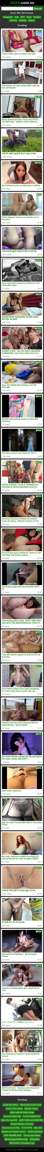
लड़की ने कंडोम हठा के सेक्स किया (31, 1120)
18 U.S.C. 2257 (32, 1150)
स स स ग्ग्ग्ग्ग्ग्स (27, 1128)
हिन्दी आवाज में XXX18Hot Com (22, 1143)
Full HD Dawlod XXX (31, 1116)
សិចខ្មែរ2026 (34, 1139)
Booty (29, 17)
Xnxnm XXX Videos (14, 1109)
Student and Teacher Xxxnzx (14, 1132)
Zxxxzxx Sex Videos (31, 1135)
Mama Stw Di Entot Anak (30, 1105)
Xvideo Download (35, 1132)
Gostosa (37, 17)
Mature (31, 20)
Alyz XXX (38, 1128)
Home (8, 1150)
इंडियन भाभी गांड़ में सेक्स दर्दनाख (22, 1113)
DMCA (21, 1150)
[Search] (17, 9)
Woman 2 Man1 (31, 1109)
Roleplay (22, 20)
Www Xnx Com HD (9, 1120)
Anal (17, 17)
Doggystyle (8, 17)
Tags (14, 1150)
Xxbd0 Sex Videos (10, 1105)
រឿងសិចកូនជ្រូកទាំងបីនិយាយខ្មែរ (16, 1139)
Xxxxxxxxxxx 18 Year (11, 1128)
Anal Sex (13, 20)
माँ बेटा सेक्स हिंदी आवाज (12, 1135)
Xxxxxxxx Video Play (12, 1116)
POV (23, 17)
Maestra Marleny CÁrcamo (22, 1124)
